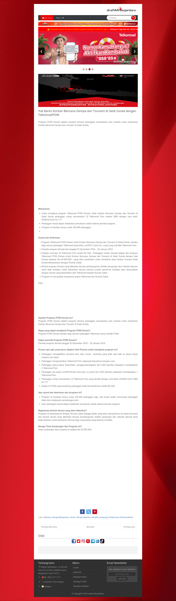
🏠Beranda (47, 17)
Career (76, 567)
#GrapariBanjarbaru (60, 517)
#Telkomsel (113, 517)
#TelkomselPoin (126, 517)
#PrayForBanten (83, 517)
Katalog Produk (79, 581)
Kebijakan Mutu (80, 577)
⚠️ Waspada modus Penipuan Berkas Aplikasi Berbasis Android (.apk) (81, 29)
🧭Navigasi (46, 586)
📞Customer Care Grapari (53, 581)
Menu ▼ (60, 17)
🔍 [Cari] (133, 18)
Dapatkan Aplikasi (81, 586)
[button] (82, 511)
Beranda (90, 527)
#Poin (73, 517)
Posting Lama (129, 527)
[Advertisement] (88, 148)
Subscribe (122, 578)
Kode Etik (77, 572)
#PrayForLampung (99, 517)
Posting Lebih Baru (49, 527)
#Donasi (47, 517)
